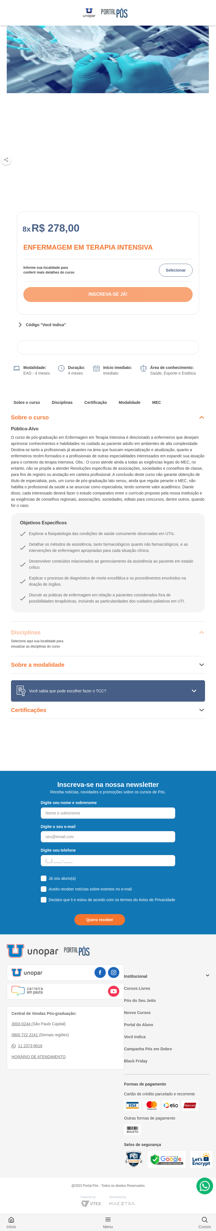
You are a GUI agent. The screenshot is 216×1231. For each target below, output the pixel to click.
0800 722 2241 (25, 1035)
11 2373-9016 (27, 1046)
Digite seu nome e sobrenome (69, 802)
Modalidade (129, 402)
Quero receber (99, 919)
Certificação (95, 402)
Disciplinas (62, 402)
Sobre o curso (27, 402)
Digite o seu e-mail (58, 826)
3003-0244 (22, 1024)
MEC (156, 402)
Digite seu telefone (58, 850)
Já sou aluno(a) (62, 878)
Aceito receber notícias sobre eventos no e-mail (90, 889)
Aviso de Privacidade (157, 899)
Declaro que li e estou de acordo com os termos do (112, 899)
